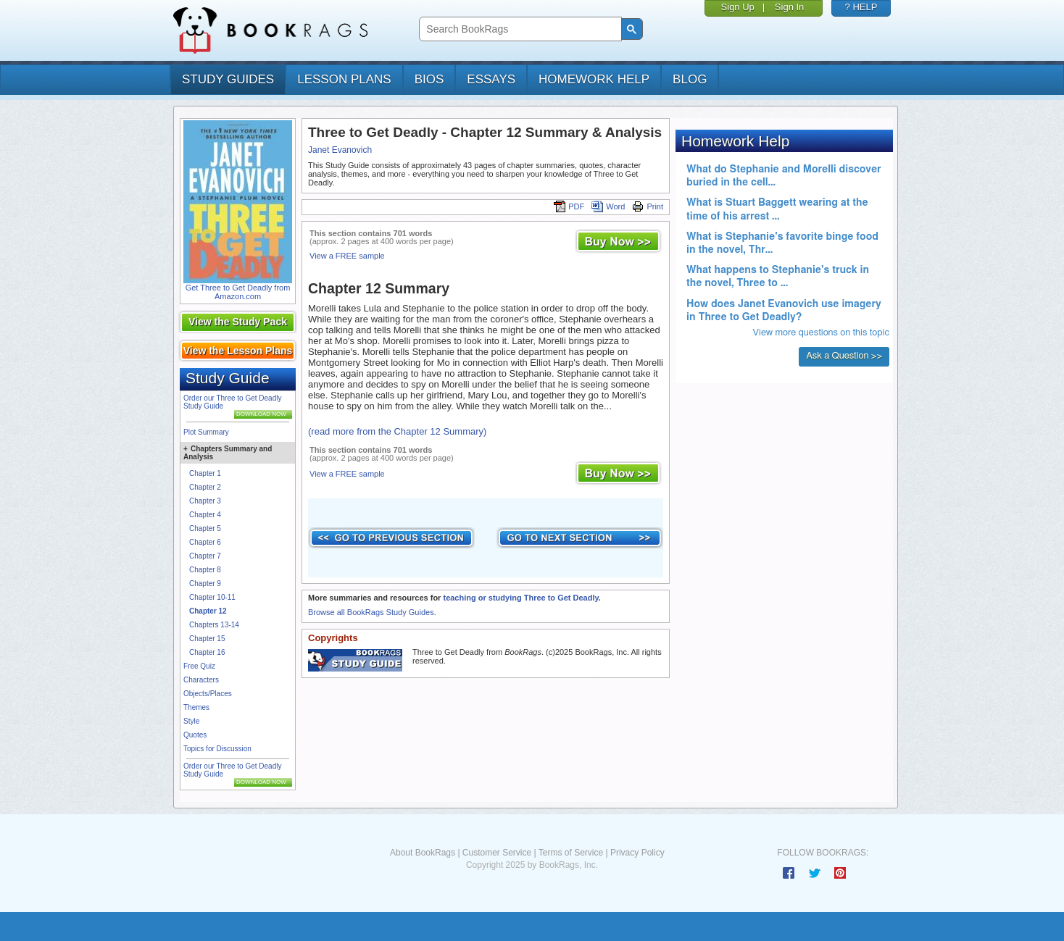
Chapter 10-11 (212, 597)
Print (647, 206)
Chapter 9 (205, 583)
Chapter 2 (205, 487)
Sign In (789, 6)
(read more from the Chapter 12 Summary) (397, 431)
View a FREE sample (347, 255)
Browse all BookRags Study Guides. (372, 612)
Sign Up (738, 6)
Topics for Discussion (217, 749)
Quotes (195, 735)
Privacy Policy (637, 853)
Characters (201, 680)
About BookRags (422, 853)
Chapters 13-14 (214, 625)
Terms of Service (571, 853)
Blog (690, 79)
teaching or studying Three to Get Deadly (520, 597)
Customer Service (496, 853)
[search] (518, 29)
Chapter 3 (205, 501)
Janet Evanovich (340, 150)
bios (429, 79)
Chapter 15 (207, 639)
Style (191, 721)
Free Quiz (199, 666)
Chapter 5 (205, 528)
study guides (228, 79)
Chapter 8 (205, 570)
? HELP (861, 6)
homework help (594, 79)
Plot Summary (206, 432)
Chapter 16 (207, 652)
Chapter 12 (208, 611)
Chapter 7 (205, 556)
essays (491, 79)
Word (608, 206)
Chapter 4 (205, 515)
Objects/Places (207, 694)
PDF (569, 206)
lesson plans (344, 79)
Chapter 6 (205, 542)
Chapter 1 (205, 473)
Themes (196, 707)
